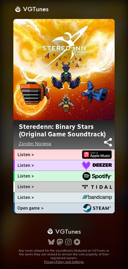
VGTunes (32, 9)
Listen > (25, 154)
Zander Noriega (35, 144)
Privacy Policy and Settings (64, 262)
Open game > (30, 208)
